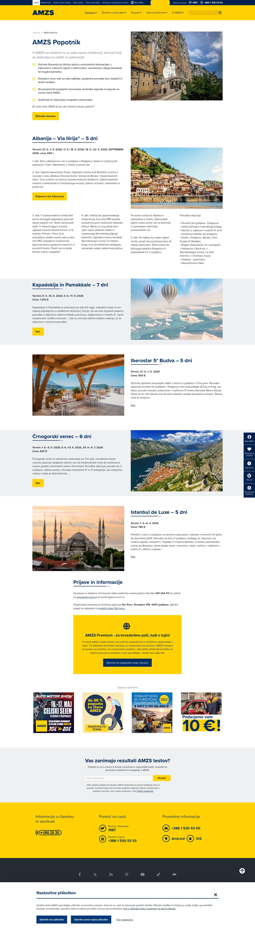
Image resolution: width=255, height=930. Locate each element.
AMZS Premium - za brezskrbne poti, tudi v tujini (127, 635)
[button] (220, 12)
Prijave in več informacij (50, 196)
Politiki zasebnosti (145, 792)
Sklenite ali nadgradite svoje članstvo (127, 663)
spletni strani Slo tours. (112, 608)
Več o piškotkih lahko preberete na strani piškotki (149, 908)
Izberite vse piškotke (52, 919)
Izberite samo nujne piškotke (91, 919)
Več (38, 331)
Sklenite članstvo (46, 116)
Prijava (162, 778)
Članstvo (37, 33)
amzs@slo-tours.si (87, 597)
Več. (133, 405)
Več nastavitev (124, 919)
